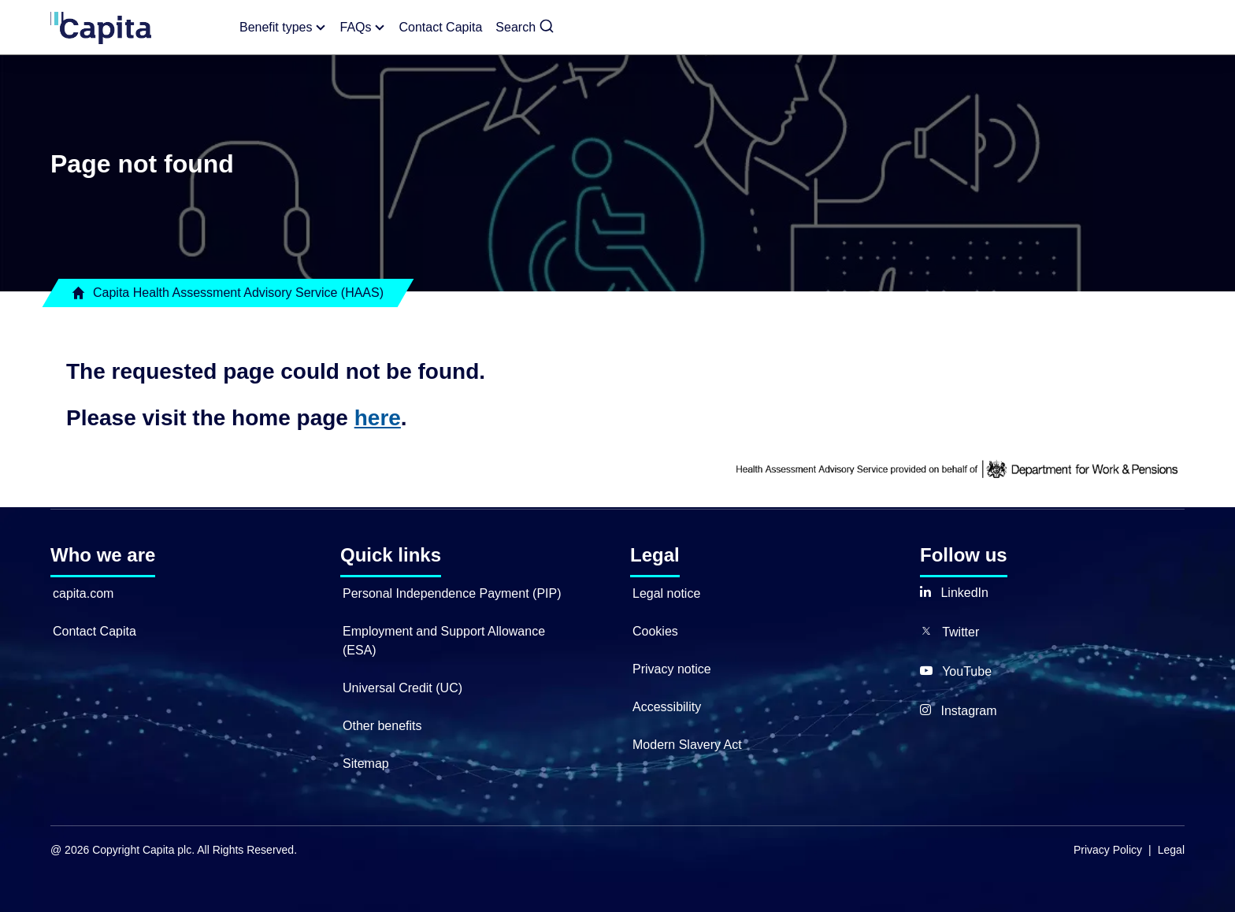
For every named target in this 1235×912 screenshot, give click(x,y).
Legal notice (666, 593)
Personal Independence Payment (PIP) (452, 593)
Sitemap (366, 763)
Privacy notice (671, 669)
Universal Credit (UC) (402, 688)
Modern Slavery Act (687, 744)
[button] (524, 27)
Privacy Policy (1108, 849)
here (377, 418)
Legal (1171, 849)
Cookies (655, 631)
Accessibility (666, 707)
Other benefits (382, 725)
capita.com (83, 593)
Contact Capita (94, 631)
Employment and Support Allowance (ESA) (444, 641)
